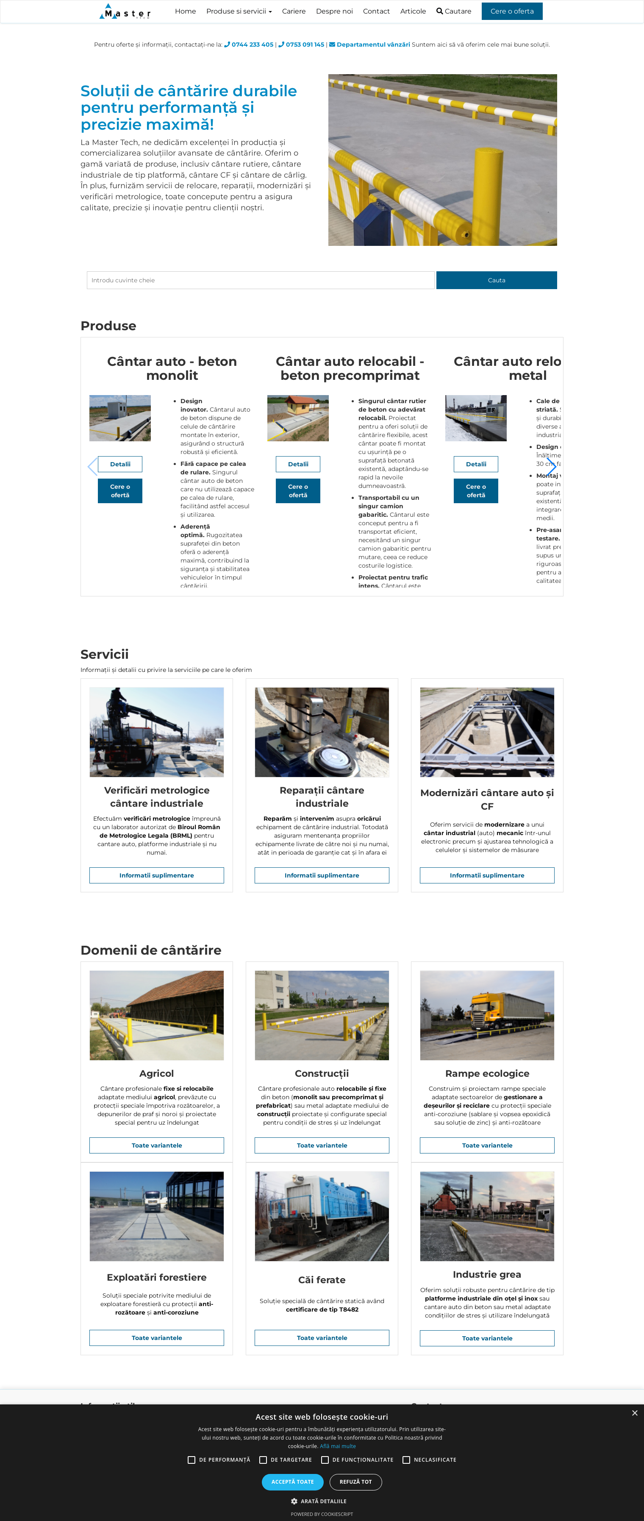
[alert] (322, 1462)
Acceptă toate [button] (293, 1481)
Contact (376, 11)
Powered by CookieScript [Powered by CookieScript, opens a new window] (322, 1514)
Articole (413, 11)
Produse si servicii (239, 11)
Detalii (182, 544)
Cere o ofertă (183, 566)
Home (185, 11)
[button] (551, 466)
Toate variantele (157, 1145)
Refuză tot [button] (356, 1481)
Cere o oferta (512, 11)
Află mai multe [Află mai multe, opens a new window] (338, 1446)
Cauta (496, 280)
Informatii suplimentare (156, 875)
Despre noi (334, 11)
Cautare (454, 11)
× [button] (634, 1413)
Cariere (294, 11)
